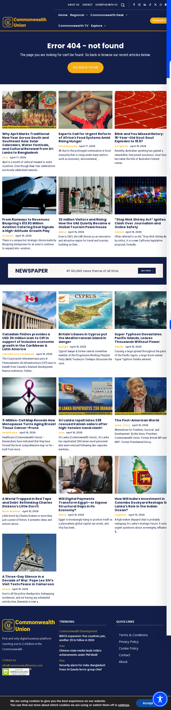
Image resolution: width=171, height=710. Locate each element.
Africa (6, 588)
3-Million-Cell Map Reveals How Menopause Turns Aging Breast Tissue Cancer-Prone (29, 424)
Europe (63, 346)
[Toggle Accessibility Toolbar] (160, 699)
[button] (123, 5)
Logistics (121, 514)
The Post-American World (137, 420)
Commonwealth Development (78, 631)
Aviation (8, 235)
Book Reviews (11, 511)
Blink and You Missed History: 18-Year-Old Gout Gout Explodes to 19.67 (139, 137)
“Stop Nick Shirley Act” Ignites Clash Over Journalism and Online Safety (140, 223)
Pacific (119, 346)
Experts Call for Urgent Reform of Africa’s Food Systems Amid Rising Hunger (85, 137)
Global (119, 231)
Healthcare (10, 432)
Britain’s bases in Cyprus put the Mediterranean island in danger (83, 338)
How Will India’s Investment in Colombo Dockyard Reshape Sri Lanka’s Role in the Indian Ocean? (141, 504)
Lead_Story (122, 425)
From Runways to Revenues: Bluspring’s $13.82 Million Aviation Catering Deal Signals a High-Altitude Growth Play (28, 225)
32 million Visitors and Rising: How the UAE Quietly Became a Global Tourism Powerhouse (84, 223)
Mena (62, 231)
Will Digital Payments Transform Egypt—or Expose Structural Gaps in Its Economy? (83, 504)
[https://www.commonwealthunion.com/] (27, 22)
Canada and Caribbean (18, 354)
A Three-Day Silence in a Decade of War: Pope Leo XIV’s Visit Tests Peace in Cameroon (28, 580)
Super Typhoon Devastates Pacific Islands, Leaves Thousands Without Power (138, 338)
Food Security (68, 146)
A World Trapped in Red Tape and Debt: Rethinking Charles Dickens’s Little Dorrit (27, 503)
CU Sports (121, 146)
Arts (5, 157)
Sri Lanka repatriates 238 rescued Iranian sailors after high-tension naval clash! (83, 424)
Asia (61, 432)
